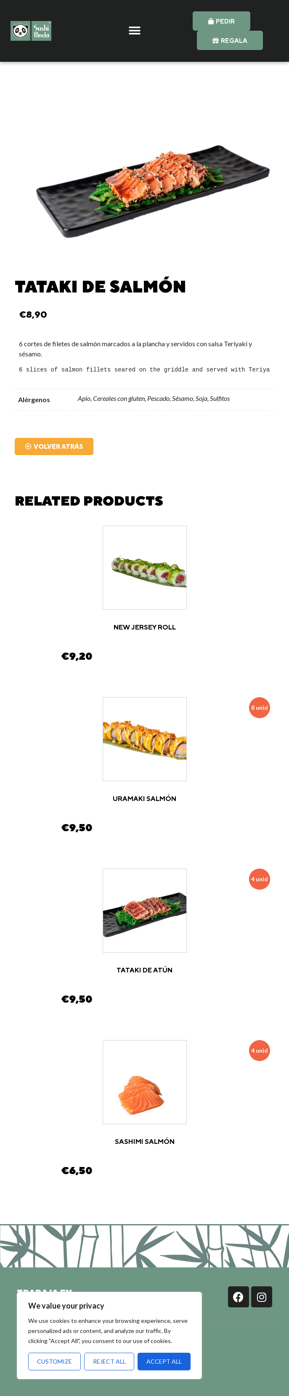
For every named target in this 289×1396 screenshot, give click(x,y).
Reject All (109, 1361)
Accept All (164, 1361)
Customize (54, 1361)
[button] (134, 30)
